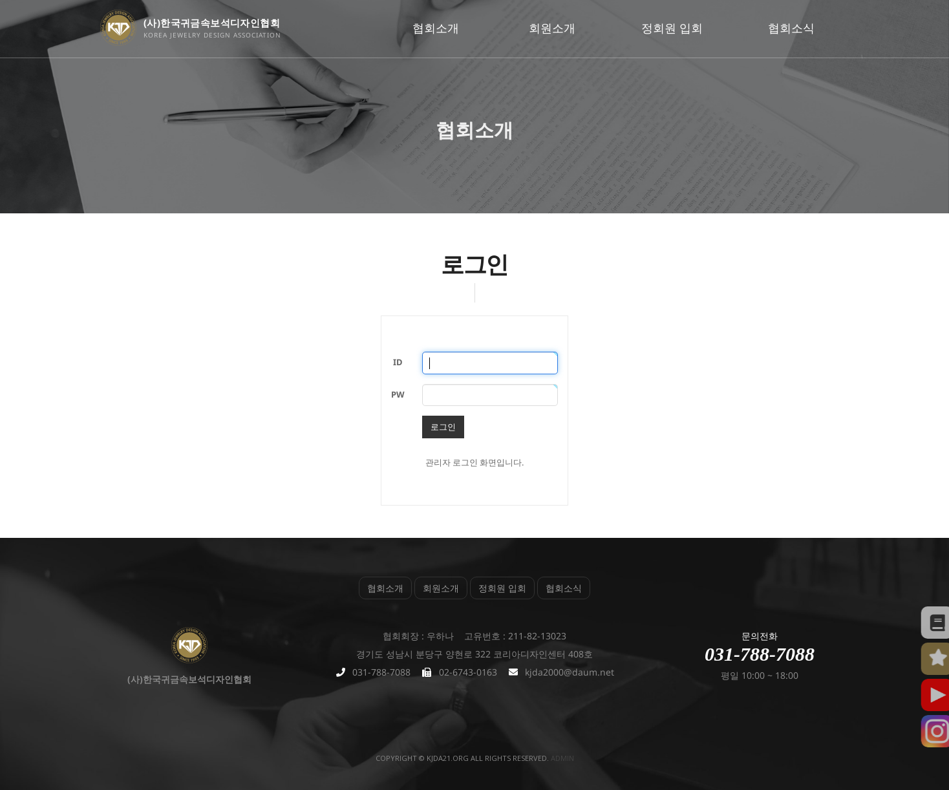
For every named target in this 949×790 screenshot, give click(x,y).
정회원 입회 (672, 28)
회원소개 (552, 28)
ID (398, 362)
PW (398, 394)
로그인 (443, 426)
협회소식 (791, 28)
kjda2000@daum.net (569, 672)
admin (562, 758)
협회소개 (435, 28)
